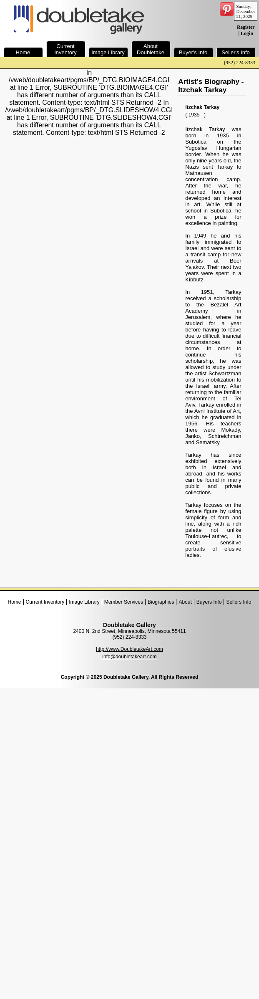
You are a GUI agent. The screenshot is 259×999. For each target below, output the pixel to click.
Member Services (123, 602)
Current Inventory (45, 602)
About (185, 602)
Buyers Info (209, 602)
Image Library (84, 602)
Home (14, 602)
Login (247, 33)
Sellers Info (238, 602)
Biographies (161, 602)
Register (245, 27)
